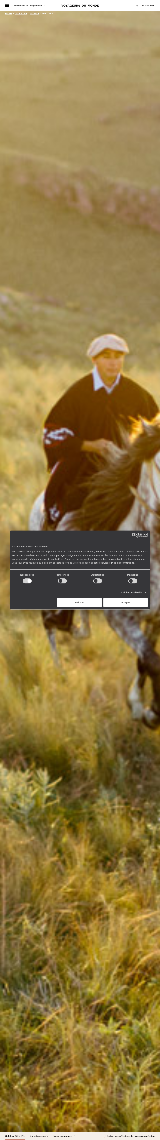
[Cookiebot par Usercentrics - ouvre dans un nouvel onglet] (134, 535)
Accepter (125, 602)
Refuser (79, 602)
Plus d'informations (122, 562)
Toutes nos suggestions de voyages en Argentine (128, 1136)
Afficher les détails (131, 592)
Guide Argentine (15, 1135)
